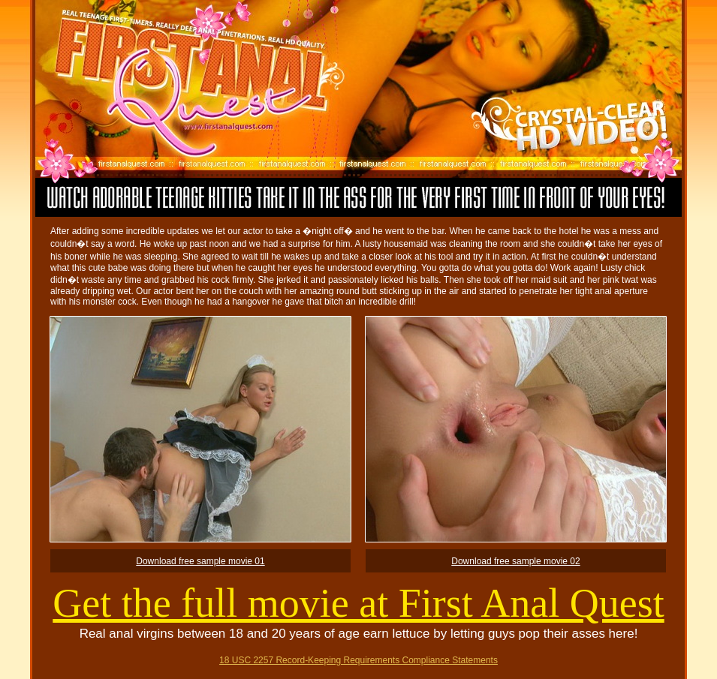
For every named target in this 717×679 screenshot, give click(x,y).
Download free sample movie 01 (200, 561)
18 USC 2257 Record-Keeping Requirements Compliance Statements (358, 660)
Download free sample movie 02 (515, 561)
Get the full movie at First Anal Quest (358, 603)
